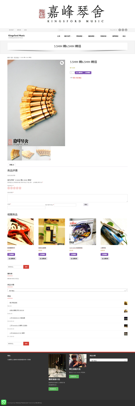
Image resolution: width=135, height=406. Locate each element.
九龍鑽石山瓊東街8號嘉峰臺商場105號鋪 (19, 360)
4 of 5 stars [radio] (17, 188)
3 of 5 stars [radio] (14, 188)
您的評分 (10, 186)
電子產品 (16, 57)
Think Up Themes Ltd (22, 403)
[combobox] (67, 290)
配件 (12, 57)
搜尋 (26, 267)
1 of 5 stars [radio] (8, 188)
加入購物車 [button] (12, 258)
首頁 (8, 57)
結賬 (25, 30)
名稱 (9, 204)
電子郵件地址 (49, 205)
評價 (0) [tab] (11, 165)
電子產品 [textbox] (66, 290)
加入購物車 (79, 72)
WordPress (39, 403)
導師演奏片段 (54, 379)
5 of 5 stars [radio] (20, 188)
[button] (62, 63)
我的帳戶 (11, 30)
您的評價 (10, 192)
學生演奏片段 (74, 369)
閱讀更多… (53, 389)
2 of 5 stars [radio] (11, 188)
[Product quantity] (72, 72)
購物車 (19, 30)
